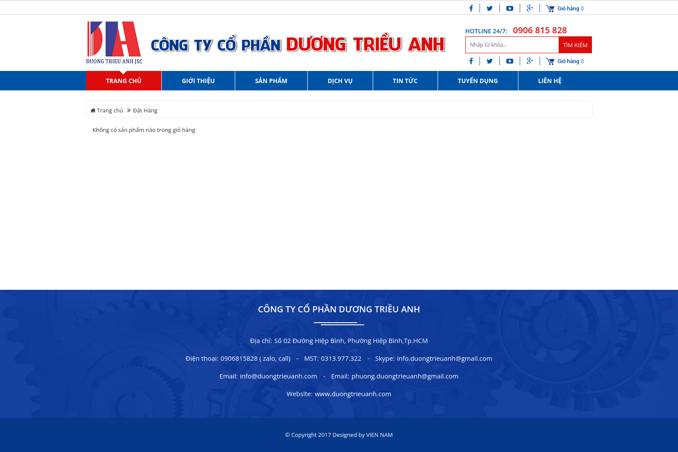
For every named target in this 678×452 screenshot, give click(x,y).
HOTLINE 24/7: (486, 31)
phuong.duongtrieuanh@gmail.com (405, 376)
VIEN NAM (379, 435)
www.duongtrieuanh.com (353, 393)
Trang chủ (106, 110)
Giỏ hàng (568, 9)
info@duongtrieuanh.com (278, 376)
